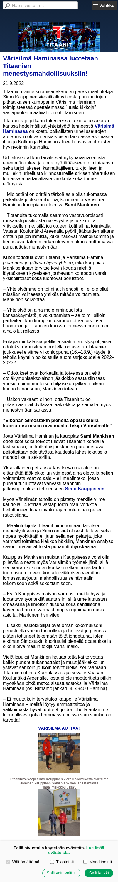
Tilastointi (62, 862)
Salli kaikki (99, 873)
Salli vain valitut (61, 873)
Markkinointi (97, 862)
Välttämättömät (23, 862)
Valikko (106, 5)
